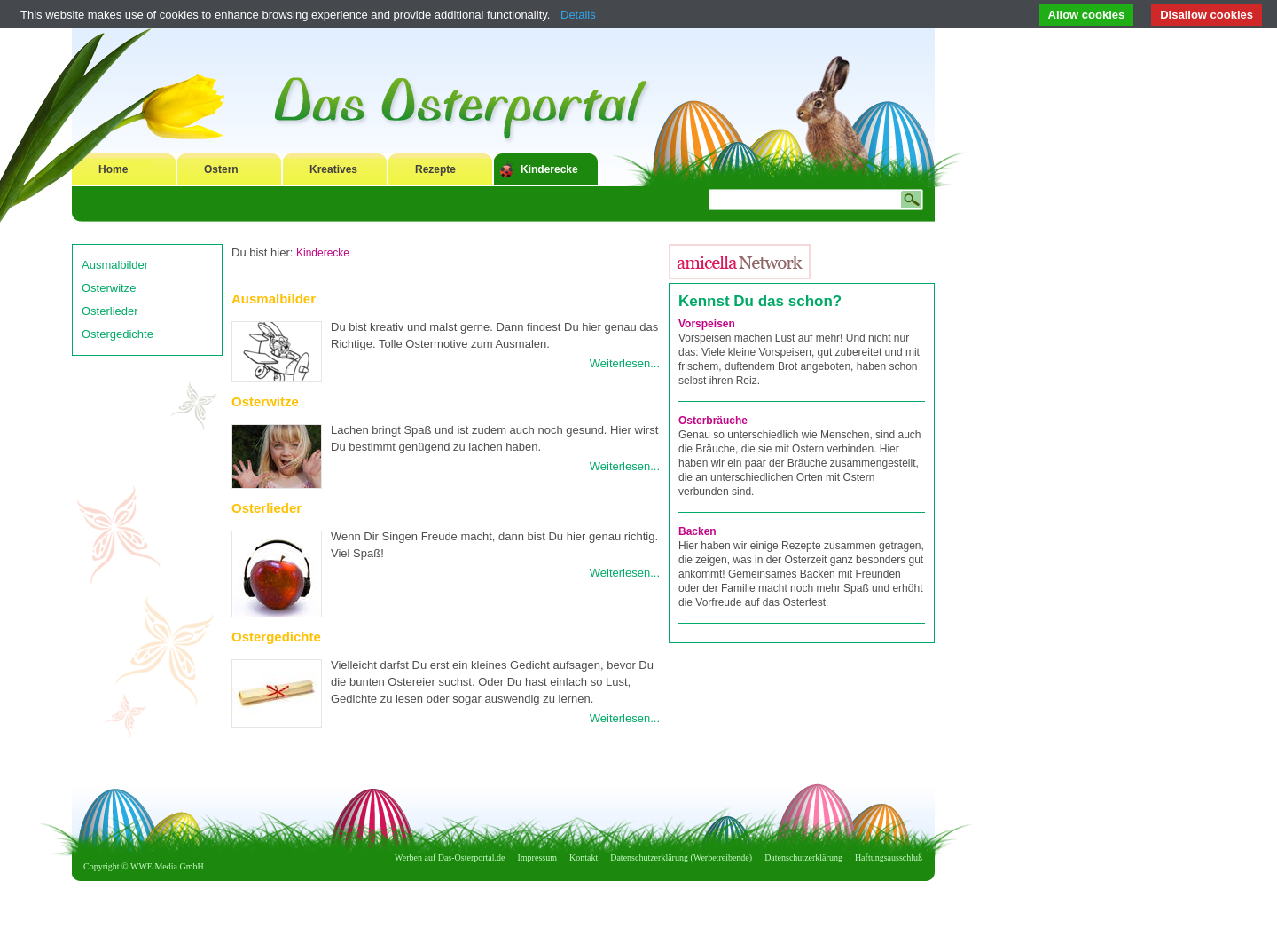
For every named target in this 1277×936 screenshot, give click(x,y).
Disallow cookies (1206, 14)
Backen (697, 531)
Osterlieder (110, 311)
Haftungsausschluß (888, 857)
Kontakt (583, 857)
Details (578, 14)
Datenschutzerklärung (803, 857)
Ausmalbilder (115, 264)
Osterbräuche (713, 420)
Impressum (537, 857)
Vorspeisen (706, 324)
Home (113, 169)
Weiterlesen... (625, 363)
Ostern (221, 169)
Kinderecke (549, 169)
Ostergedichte (117, 334)
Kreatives (333, 169)
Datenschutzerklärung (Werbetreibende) (681, 857)
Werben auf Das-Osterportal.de (450, 857)
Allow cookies (1086, 14)
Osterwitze (109, 288)
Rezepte (435, 169)
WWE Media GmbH (167, 866)
